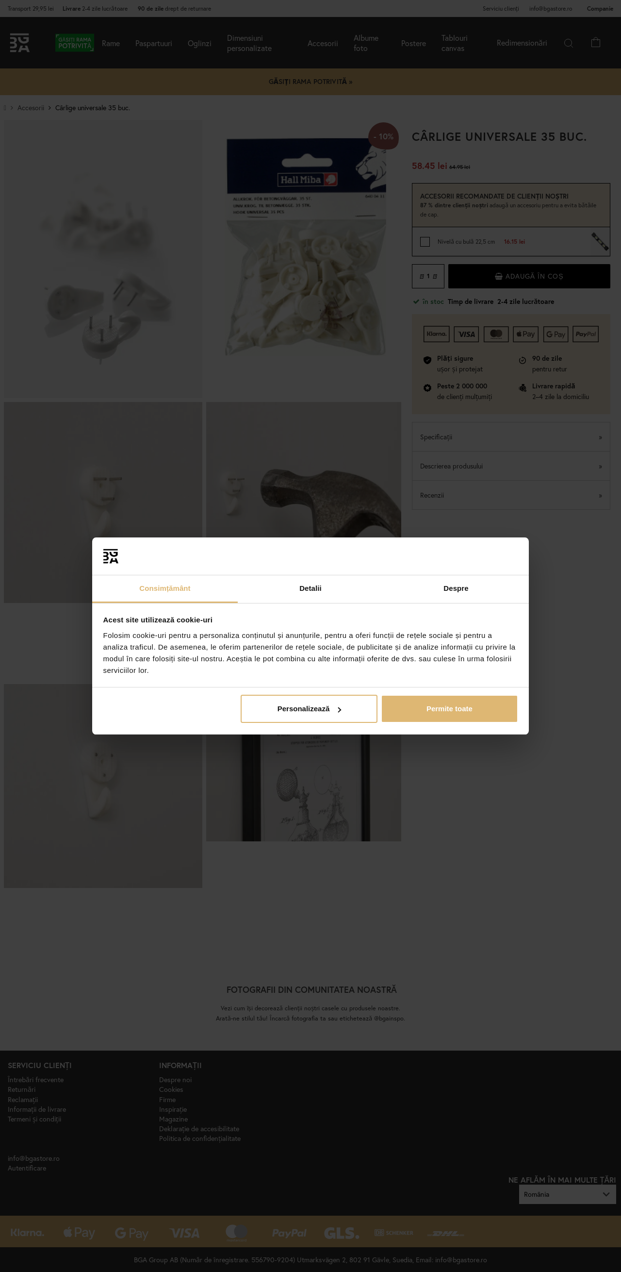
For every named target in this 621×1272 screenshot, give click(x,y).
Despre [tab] (455, 588)
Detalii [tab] (310, 588)
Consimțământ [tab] (164, 588)
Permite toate (449, 708)
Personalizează (310, 708)
